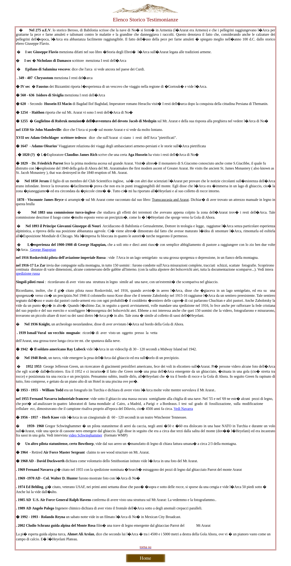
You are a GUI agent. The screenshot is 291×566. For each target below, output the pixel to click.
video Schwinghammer (85, 435)
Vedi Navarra (183, 409)
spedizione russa (28, 273)
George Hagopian (42, 250)
